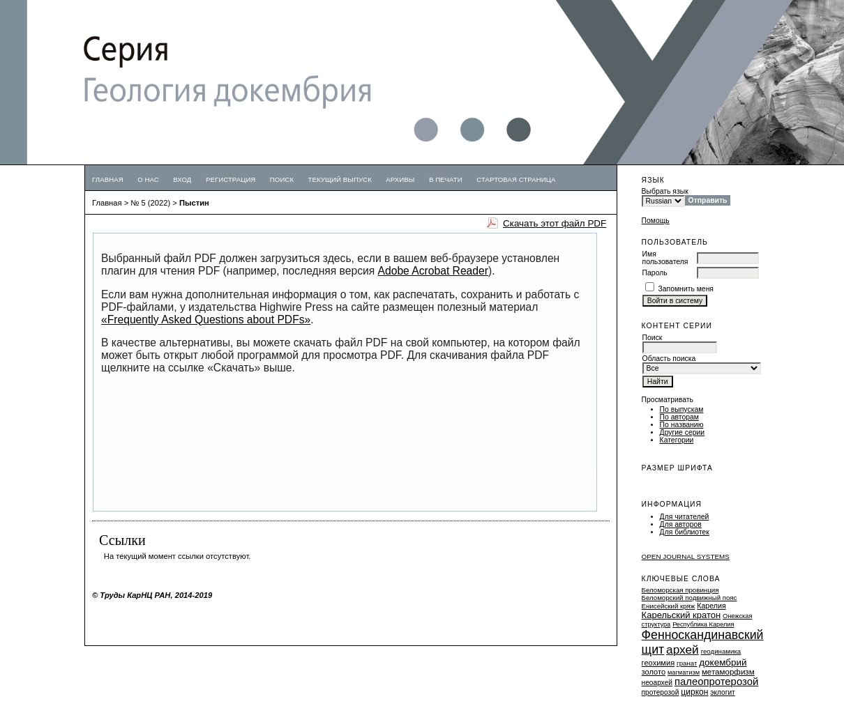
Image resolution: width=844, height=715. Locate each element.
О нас (148, 179)
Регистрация (231, 179)
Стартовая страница (515, 179)
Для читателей (684, 517)
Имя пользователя (665, 258)
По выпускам (682, 409)
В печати (445, 179)
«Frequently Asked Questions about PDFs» (205, 319)
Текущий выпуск (340, 179)
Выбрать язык (665, 191)
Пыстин (194, 203)
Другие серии (682, 432)
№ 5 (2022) (150, 203)
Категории (677, 440)
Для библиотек (684, 532)
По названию (682, 425)
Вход (182, 179)
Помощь (656, 220)
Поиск (282, 179)
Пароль (655, 273)
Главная (107, 179)
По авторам (679, 417)
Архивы (400, 179)
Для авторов (681, 524)
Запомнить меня (686, 289)
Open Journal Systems (686, 556)
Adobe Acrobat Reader (433, 271)
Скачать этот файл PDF (554, 223)
